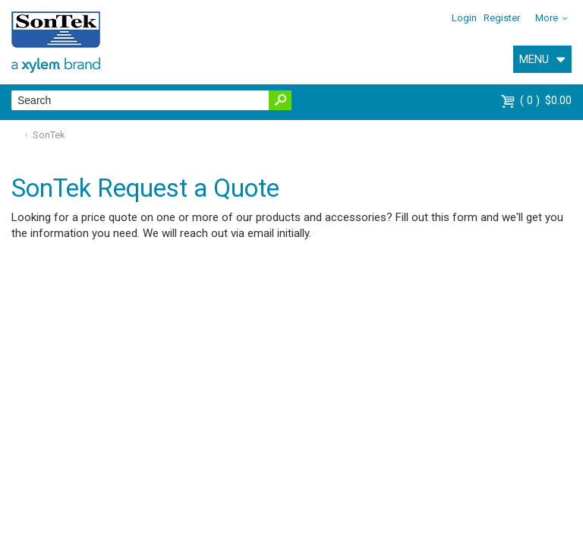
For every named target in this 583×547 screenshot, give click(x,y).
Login (464, 18)
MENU (534, 59)
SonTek (49, 135)
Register (502, 18)
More (546, 18)
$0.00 (546, 100)
